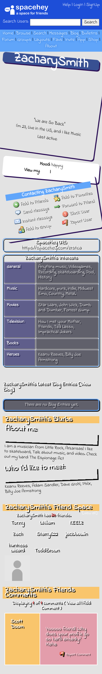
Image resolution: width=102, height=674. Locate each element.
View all (73, 603)
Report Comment (74, 654)
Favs (57, 40)
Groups (24, 40)
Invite (70, 40)
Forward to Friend (74, 207)
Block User (75, 215)
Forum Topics (65, 170)
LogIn (78, 4)
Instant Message (32, 218)
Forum (8, 40)
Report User (75, 224)
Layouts (42, 40)
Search (90, 22)
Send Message (31, 209)
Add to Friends (31, 201)
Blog (74, 33)
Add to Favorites (74, 198)
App (81, 40)
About (51, 46)
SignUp (93, 4)
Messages (58, 33)
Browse (23, 33)
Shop (93, 40)
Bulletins (89, 33)
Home (8, 33)
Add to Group (32, 226)
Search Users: (16, 22)
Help (67, 4)
